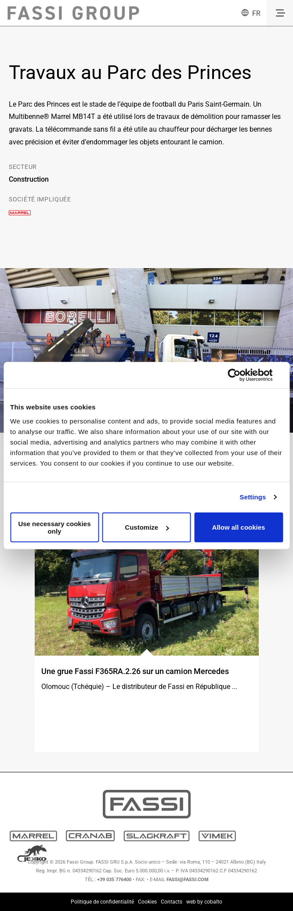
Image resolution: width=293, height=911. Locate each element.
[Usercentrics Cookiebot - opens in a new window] (234, 375)
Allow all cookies (238, 527)
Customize (147, 527)
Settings (253, 497)
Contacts (171, 902)
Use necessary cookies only (54, 527)
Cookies (147, 902)
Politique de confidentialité (102, 902)
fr (256, 13)
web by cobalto (204, 902)
